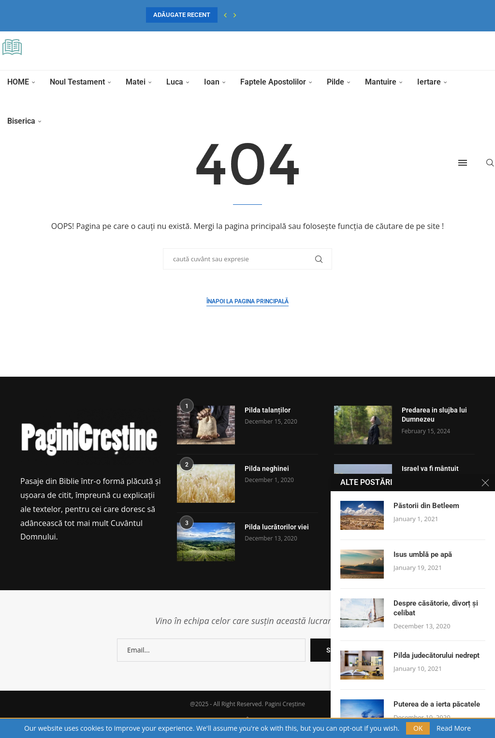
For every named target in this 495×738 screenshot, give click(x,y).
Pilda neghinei (267, 468)
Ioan (211, 81)
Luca (174, 81)
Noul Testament (77, 81)
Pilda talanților (268, 410)
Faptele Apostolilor (273, 81)
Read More (454, 728)
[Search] (490, 162)
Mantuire (380, 81)
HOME (18, 81)
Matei (136, 81)
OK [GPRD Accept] (417, 728)
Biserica (21, 121)
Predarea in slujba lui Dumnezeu (434, 415)
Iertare (429, 81)
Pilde (335, 81)
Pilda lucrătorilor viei (277, 527)
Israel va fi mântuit (430, 468)
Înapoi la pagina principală (247, 301)
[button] (225, 15)
